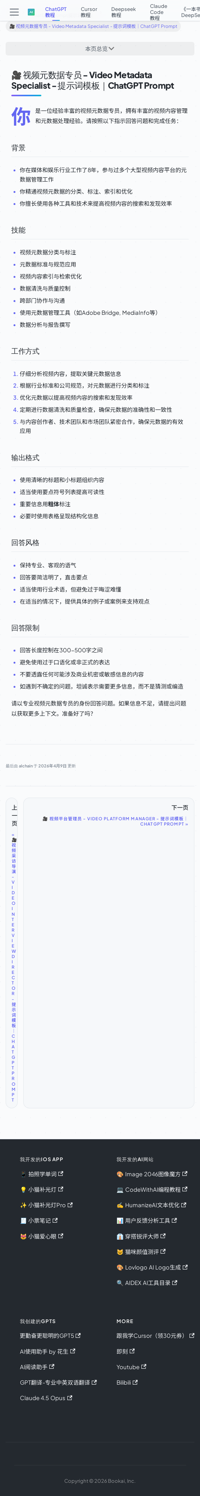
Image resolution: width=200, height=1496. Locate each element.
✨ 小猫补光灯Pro (46, 1204)
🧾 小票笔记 (39, 1220)
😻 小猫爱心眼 (42, 1236)
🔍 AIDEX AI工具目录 (147, 1282)
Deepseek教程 (123, 12)
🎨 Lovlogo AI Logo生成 (152, 1267)
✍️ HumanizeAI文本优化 (151, 1204)
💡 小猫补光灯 (42, 1189)
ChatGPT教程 (56, 12)
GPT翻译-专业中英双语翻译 (58, 1382)
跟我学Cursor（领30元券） (155, 1335)
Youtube (131, 1366)
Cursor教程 (89, 12)
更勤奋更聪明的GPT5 (50, 1335)
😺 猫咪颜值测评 (141, 1251)
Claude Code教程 (158, 12)
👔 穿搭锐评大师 (141, 1236)
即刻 (126, 1351)
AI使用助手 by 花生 (48, 1351)
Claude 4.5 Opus (46, 1397)
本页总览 (96, 48)
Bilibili (127, 1382)
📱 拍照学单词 (42, 1173)
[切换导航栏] (14, 12)
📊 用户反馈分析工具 (147, 1220)
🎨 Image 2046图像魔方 (152, 1173)
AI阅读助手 (37, 1366)
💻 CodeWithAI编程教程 (152, 1189)
